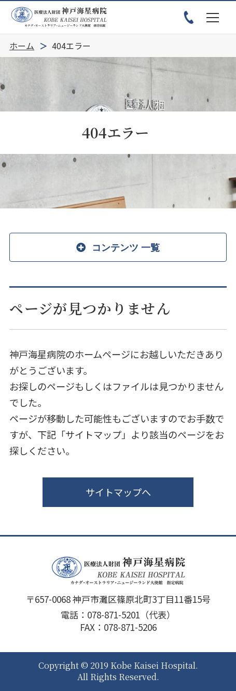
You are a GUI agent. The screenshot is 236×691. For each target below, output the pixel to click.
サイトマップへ (118, 492)
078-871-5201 (113, 614)
